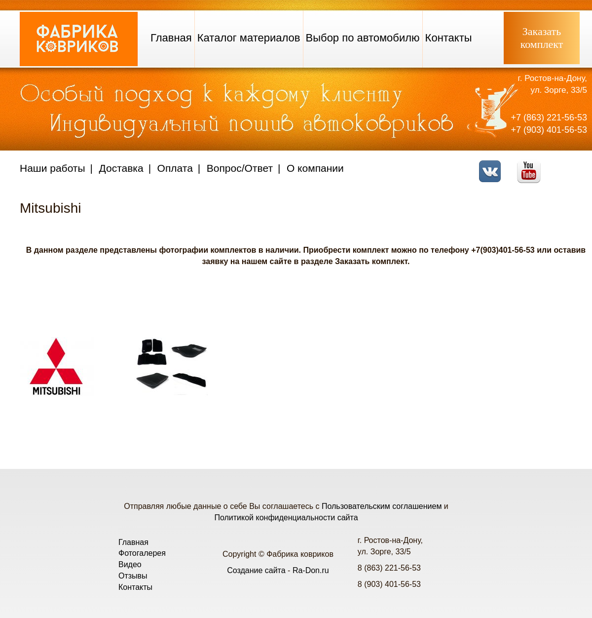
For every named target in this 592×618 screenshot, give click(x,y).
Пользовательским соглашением (382, 506)
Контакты (448, 38)
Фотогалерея (142, 553)
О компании (315, 168)
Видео (130, 564)
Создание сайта (256, 570)
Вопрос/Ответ (240, 168)
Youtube (531, 165)
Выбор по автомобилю (363, 38)
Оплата (175, 168)
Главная (171, 38)
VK (492, 165)
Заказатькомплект (541, 37)
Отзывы (133, 576)
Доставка (121, 168)
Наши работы (52, 168)
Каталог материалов (248, 38)
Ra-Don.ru (311, 570)
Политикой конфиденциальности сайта (286, 517)
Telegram (570, 165)
